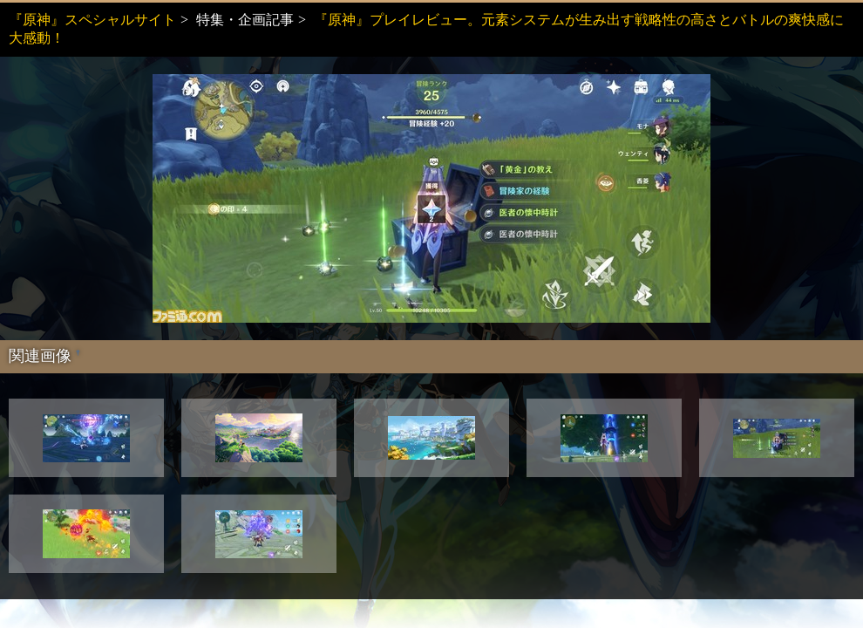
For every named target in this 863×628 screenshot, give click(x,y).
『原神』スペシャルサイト (92, 19)
